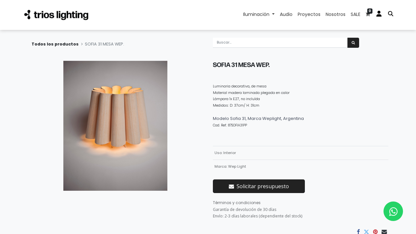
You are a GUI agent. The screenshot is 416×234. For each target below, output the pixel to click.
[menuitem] (286, 14)
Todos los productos (55, 44)
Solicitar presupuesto (259, 186)
